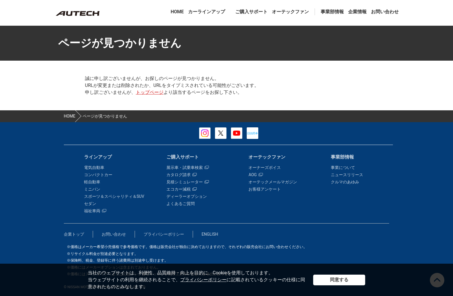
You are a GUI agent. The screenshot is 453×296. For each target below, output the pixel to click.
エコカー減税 (181, 189)
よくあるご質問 (180, 203)
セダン (90, 203)
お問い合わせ (385, 11)
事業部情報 (332, 11)
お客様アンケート (264, 189)
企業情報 (357, 11)
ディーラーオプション (186, 196)
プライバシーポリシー (203, 279)
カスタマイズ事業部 (77, 13)
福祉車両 (95, 210)
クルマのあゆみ (345, 182)
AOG (255, 174)
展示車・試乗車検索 (187, 167)
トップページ (150, 92)
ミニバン (92, 189)
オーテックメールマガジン (272, 182)
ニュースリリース (347, 174)
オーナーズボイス (264, 167)
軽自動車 (92, 182)
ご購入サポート (251, 11)
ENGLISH (210, 234)
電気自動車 (94, 167)
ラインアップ (98, 157)
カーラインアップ (206, 11)
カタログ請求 (181, 174)
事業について (343, 167)
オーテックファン (290, 11)
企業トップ (74, 234)
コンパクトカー (98, 174)
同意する (339, 279)
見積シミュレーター (187, 182)
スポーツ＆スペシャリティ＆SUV (114, 196)
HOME (177, 11)
